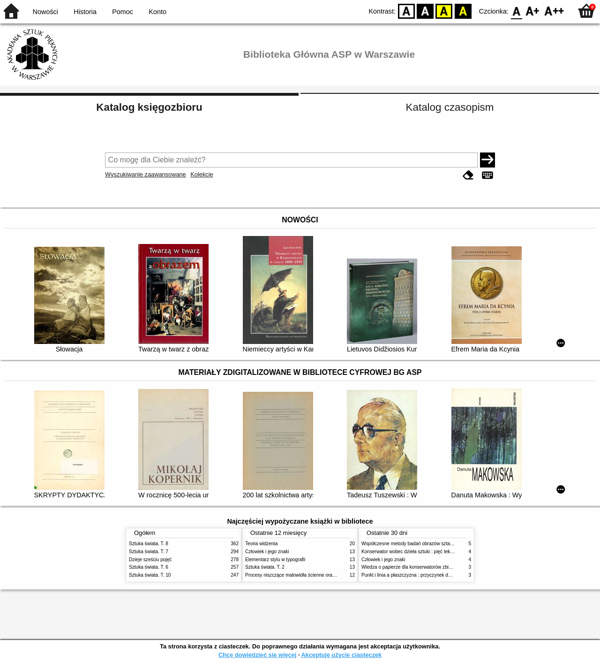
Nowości (45, 11)
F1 (532, 11)
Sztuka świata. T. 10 (150, 575)
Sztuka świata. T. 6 (148, 567)
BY (463, 11)
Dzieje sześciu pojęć (150, 559)
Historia (85, 11)
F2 (554, 11)
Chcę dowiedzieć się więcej (257, 654)
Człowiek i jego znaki (267, 551)
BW (425, 11)
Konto (157, 11)
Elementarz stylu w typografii (275, 559)
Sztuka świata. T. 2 (265, 567)
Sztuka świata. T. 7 (148, 551)
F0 (516, 11)
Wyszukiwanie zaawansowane (145, 174)
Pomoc (122, 11)
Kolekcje (201, 174)
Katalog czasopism (450, 107)
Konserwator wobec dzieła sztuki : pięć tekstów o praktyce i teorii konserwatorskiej (447, 551)
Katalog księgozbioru (149, 107)
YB (444, 11)
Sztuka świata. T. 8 (148, 543)
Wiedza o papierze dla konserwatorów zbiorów (410, 567)
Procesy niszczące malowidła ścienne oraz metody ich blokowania (314, 575)
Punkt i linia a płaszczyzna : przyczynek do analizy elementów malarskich (438, 575)
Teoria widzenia (261, 543)
